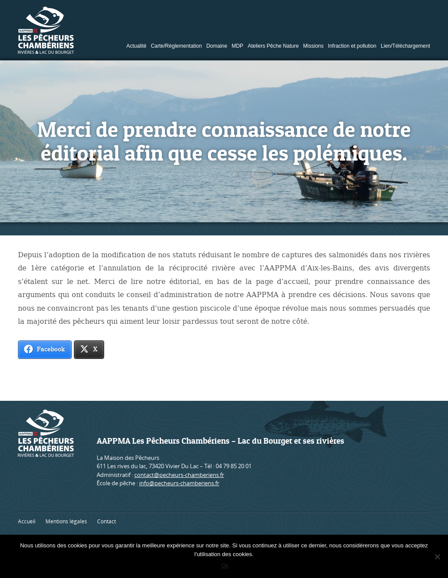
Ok (226, 567)
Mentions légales (66, 521)
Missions (313, 46)
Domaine (216, 46)
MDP (237, 46)
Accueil (26, 521)
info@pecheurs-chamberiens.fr (179, 483)
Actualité (136, 46)
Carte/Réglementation (176, 46)
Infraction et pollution (352, 46)
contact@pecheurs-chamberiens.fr (179, 475)
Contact (106, 521)
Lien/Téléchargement (405, 46)
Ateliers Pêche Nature (273, 46)
